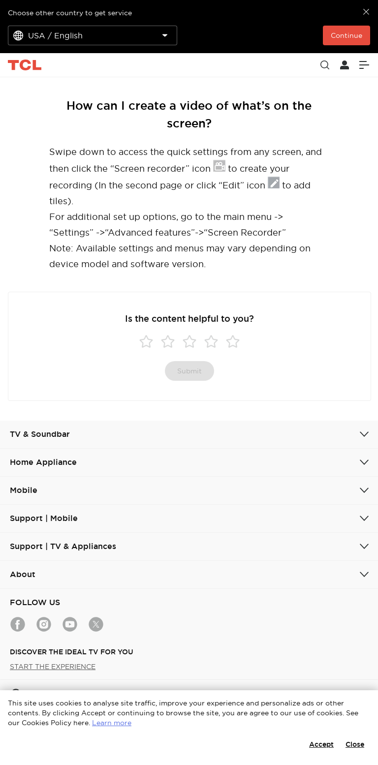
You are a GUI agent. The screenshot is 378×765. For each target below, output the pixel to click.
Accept (321, 744)
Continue (346, 35)
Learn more (111, 722)
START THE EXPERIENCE (52, 666)
